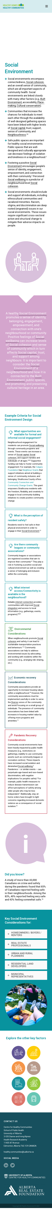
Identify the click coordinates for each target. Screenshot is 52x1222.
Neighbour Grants (31, 470)
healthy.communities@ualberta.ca (19, 1152)
